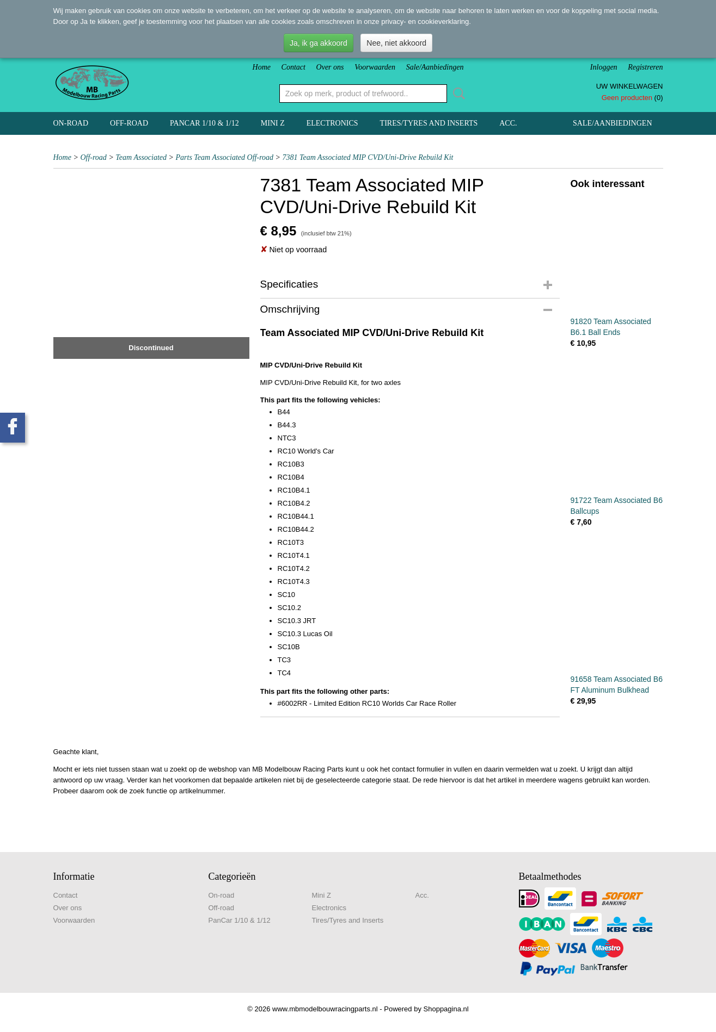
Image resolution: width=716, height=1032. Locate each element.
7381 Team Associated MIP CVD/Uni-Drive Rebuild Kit (368, 157)
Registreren (645, 67)
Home (262, 67)
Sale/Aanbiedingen (435, 67)
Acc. (508, 123)
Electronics (332, 123)
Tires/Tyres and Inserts (429, 123)
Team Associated (141, 157)
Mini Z (273, 123)
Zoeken (457, 93)
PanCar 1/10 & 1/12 (204, 123)
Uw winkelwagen (629, 86)
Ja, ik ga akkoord (318, 43)
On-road (71, 123)
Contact (293, 67)
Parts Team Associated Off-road (225, 157)
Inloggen (603, 67)
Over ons (330, 67)
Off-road (129, 123)
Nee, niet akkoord (396, 43)
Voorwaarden (374, 67)
